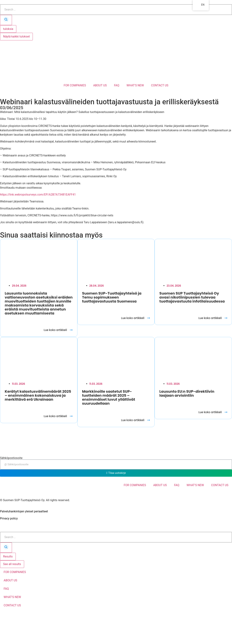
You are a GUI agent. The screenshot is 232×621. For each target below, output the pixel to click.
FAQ (116, 85)
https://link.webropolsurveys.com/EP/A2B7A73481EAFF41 (38, 194)
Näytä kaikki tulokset (16, 36)
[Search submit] (6, 20)
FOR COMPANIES (75, 85)
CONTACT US (159, 85)
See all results (12, 564)
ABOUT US (100, 85)
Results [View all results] (8, 556)
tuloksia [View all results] (8, 29)
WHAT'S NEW (135, 85)
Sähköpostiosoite (11, 458)
